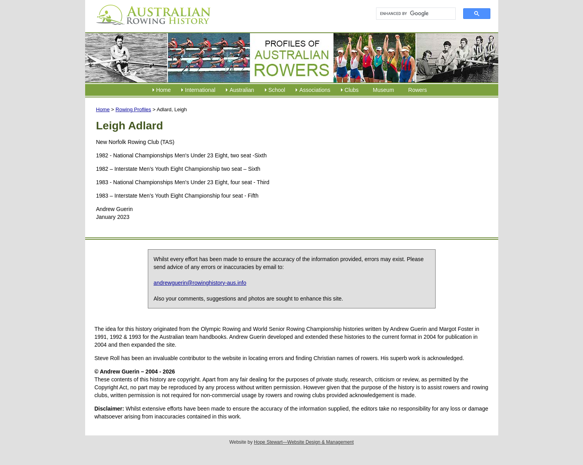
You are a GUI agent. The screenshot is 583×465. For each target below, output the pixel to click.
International (200, 90)
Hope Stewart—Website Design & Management (304, 442)
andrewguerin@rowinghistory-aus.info (200, 283)
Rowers (417, 90)
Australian (241, 90)
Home (163, 90)
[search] (412, 13)
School (276, 90)
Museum (383, 90)
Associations (314, 90)
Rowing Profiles (133, 109)
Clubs (352, 90)
